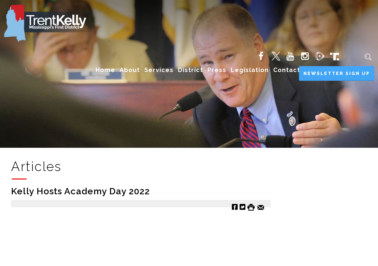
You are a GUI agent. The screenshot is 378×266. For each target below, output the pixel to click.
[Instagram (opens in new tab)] (304, 56)
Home (105, 70)
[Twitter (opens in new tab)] (274, 56)
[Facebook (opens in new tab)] (260, 56)
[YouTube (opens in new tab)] (289, 56)
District (190, 70)
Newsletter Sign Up (336, 73)
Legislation (250, 70)
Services (158, 70)
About (130, 70)
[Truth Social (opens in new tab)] (332, 56)
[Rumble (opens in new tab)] (319, 56)
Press (216, 70)
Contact (286, 70)
